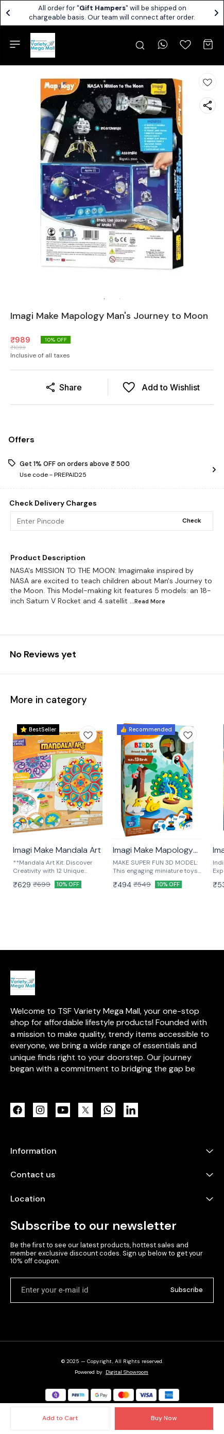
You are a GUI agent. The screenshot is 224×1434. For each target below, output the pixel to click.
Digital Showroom (127, 1372)
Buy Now (164, 1418)
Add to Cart (60, 1418)
